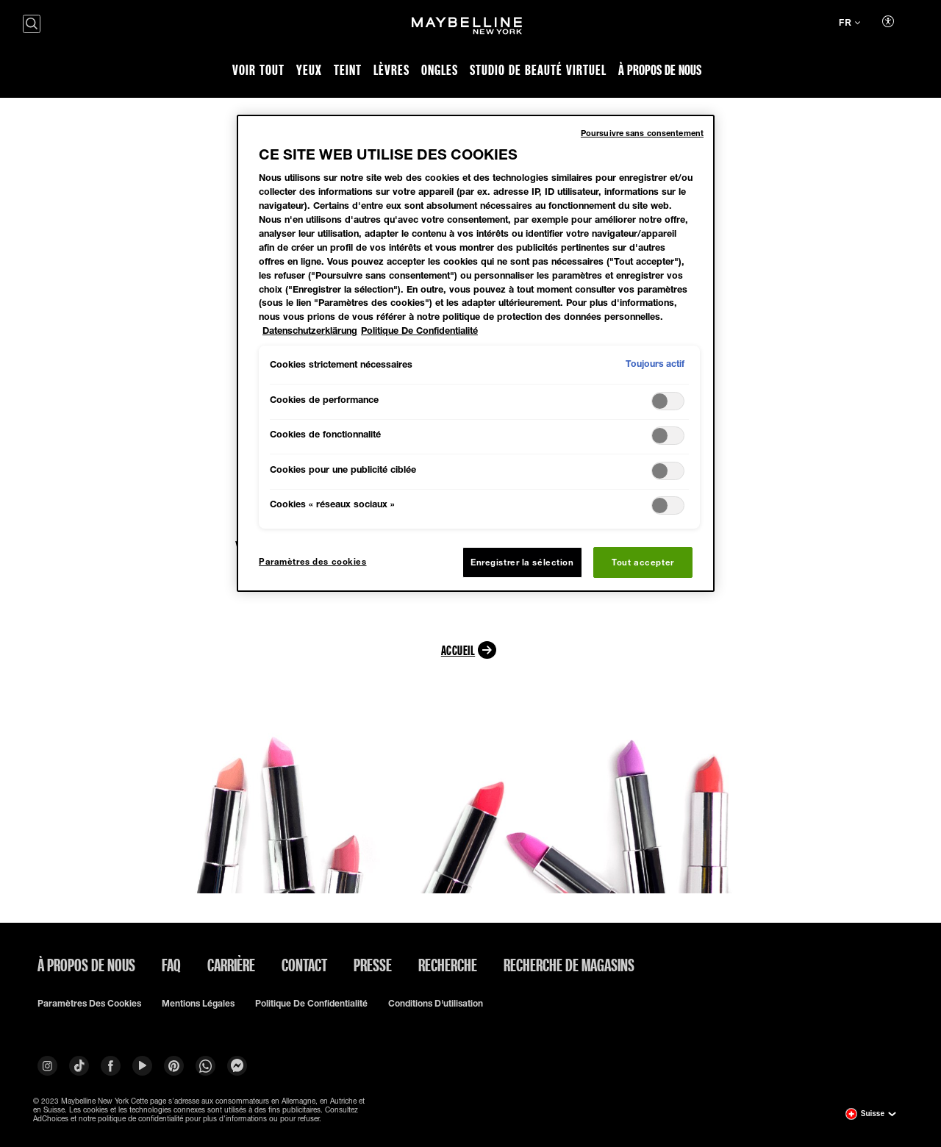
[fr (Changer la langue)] (849, 24)
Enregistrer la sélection (522, 562)
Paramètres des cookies (89, 1003)
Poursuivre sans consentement (642, 132)
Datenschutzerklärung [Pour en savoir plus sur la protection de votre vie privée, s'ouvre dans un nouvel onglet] (309, 330)
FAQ (171, 964)
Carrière (231, 964)
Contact (304, 964)
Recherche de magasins (569, 964)
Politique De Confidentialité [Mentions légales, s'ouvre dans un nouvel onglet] (419, 330)
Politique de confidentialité (311, 1003)
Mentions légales (198, 1003)
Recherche (447, 964)
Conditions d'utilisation (435, 1003)
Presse (373, 964)
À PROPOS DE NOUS (86, 964)
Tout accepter (642, 562)
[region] (476, 353)
